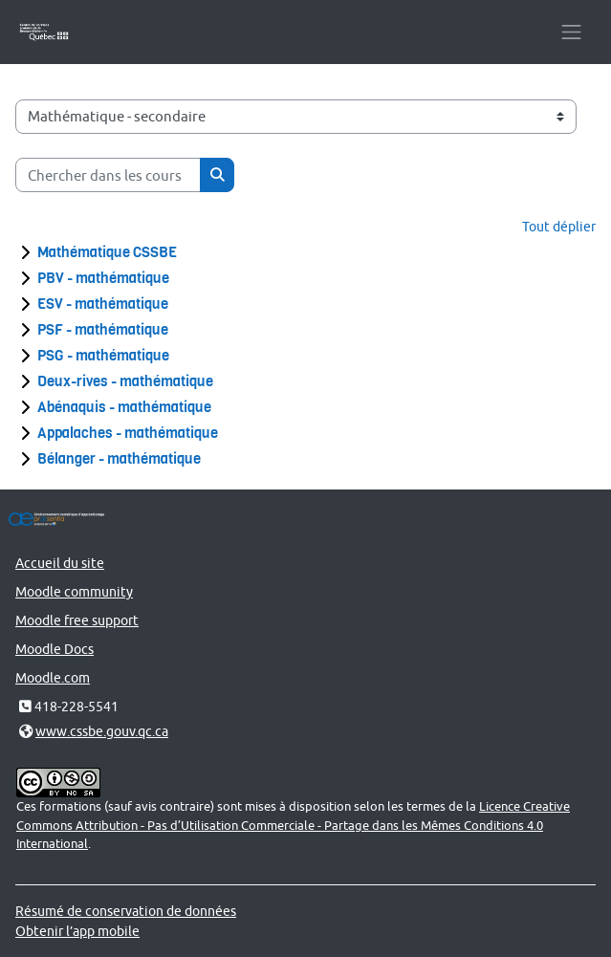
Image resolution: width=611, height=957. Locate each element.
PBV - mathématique (103, 278)
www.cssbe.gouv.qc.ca (101, 731)
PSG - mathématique (103, 355)
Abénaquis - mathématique (124, 407)
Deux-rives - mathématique (125, 381)
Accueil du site (59, 563)
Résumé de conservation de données (125, 911)
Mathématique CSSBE (107, 252)
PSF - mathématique (102, 329)
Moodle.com (52, 677)
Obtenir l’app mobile (77, 931)
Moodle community (74, 591)
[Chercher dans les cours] (108, 175)
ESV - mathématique (102, 304)
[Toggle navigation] (571, 32)
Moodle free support (77, 620)
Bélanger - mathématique (119, 458)
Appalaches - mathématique (127, 433)
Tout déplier (559, 226)
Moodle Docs (54, 649)
